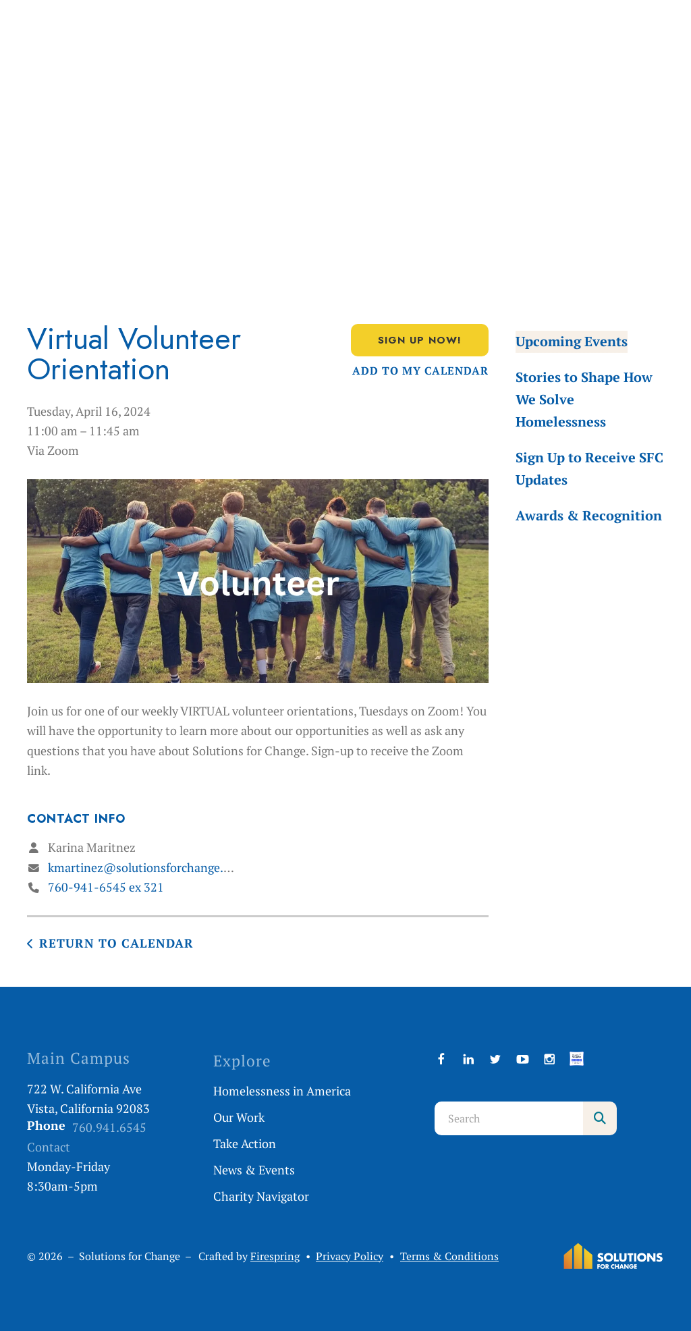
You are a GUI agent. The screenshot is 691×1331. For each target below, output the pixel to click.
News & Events (254, 1170)
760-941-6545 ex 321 (106, 887)
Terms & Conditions (449, 1256)
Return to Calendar (116, 943)
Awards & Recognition (589, 515)
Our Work (239, 1117)
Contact (48, 1147)
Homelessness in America (282, 1091)
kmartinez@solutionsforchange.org (144, 867)
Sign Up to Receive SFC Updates (589, 468)
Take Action (244, 1143)
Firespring (275, 1256)
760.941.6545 (109, 1127)
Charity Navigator (261, 1196)
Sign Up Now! (420, 340)
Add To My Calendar (420, 371)
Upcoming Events (572, 341)
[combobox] (509, 1118)
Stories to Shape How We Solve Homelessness (584, 399)
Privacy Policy (349, 1256)
